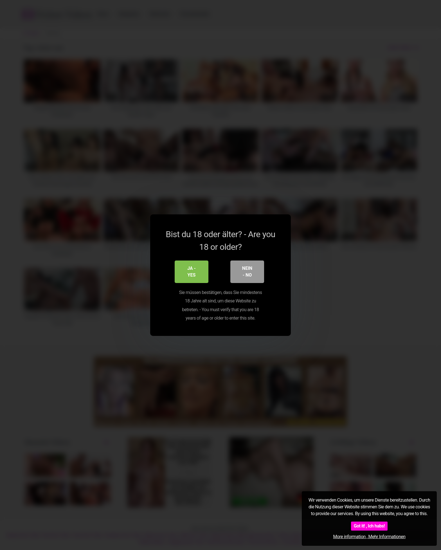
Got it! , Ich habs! (369, 526)
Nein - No (247, 271)
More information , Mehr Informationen (369, 536)
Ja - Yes (191, 271)
